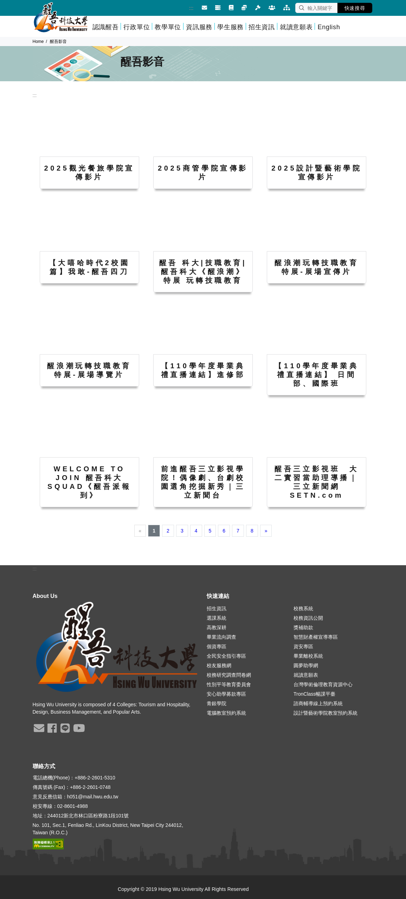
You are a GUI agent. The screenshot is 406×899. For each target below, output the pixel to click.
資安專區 (303, 646)
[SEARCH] (316, 8)
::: (184, 8)
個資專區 (216, 646)
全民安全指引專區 (226, 656)
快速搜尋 (354, 8)
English (328, 27)
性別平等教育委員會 (229, 684)
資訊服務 (199, 27)
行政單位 (136, 27)
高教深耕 (216, 627)
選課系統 (216, 618)
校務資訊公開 (308, 618)
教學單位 (168, 27)
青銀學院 (216, 703)
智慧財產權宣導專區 (316, 637)
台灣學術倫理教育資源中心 (323, 684)
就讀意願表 (296, 27)
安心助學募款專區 (226, 694)
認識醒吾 (105, 27)
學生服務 (230, 27)
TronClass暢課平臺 (314, 694)
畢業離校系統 (308, 656)
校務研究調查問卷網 (229, 675)
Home (38, 41)
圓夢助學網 (306, 665)
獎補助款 (303, 627)
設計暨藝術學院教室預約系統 (325, 713)
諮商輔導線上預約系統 (318, 703)
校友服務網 (219, 665)
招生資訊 (262, 27)
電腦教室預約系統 (226, 713)
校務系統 (303, 608)
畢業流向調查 (221, 637)
